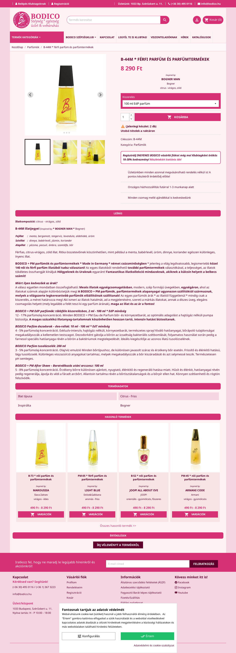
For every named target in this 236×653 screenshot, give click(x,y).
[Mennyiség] (125, 117)
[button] (38, 152)
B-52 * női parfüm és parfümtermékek (143, 477)
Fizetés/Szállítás (130, 597)
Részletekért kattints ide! (165, 159)
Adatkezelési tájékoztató (135, 587)
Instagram (183, 587)
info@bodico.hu (22, 594)
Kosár (70, 597)
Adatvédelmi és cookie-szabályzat (154, 645)
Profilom (72, 582)
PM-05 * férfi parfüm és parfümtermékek (92, 477)
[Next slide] (100, 95)
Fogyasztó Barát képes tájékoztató (141, 592)
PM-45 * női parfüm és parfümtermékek (195, 477)
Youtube (181, 592)
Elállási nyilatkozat (132, 602)
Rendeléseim (74, 587)
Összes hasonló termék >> (118, 526)
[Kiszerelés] (171, 103)
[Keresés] (118, 20)
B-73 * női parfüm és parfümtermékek (41, 477)
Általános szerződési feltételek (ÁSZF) (143, 582)
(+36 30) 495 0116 (23, 587)
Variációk (41, 514)
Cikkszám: (127, 139)
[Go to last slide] (30, 95)
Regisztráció (74, 592)
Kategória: (127, 144)
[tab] (62, 133)
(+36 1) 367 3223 (45, 587)
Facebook (182, 582)
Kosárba (177, 117)
